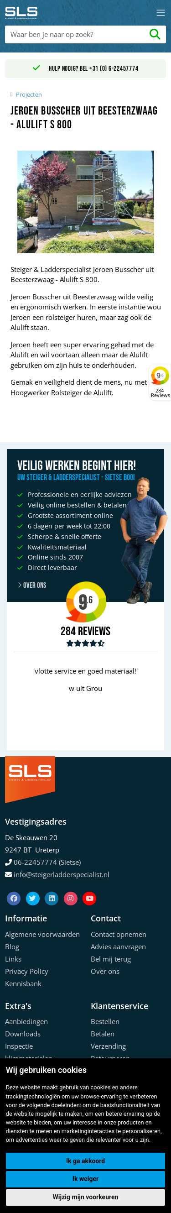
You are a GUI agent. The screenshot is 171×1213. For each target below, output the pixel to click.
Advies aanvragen (118, 946)
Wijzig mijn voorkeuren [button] (86, 1197)
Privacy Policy (26, 971)
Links (13, 958)
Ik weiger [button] (85, 1178)
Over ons (105, 971)
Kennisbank (23, 983)
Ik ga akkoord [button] (85, 1161)
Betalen (102, 1033)
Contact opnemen (118, 934)
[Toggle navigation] (160, 13)
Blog (12, 946)
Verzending (108, 1046)
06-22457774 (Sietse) (47, 862)
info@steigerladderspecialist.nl (61, 874)
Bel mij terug (111, 958)
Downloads (23, 1033)
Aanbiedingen (26, 1021)
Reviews (94, 632)
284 (68, 631)
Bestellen (105, 1021)
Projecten (29, 94)
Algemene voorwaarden (42, 934)
